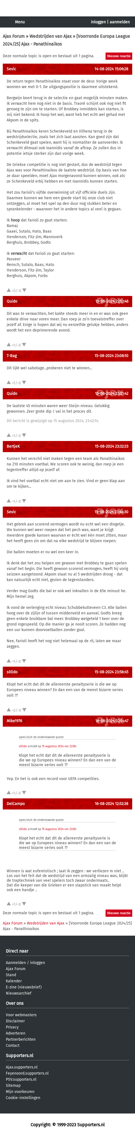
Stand (11, 975)
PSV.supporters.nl (21, 1079)
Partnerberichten (21, 1039)
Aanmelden (16, 962)
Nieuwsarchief (18, 993)
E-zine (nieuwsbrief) (24, 987)
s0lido (12, 672)
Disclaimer (15, 1021)
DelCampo (16, 803)
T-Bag (12, 355)
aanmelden (120, 22)
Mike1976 (14, 721)
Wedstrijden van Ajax (50, 36)
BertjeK (13, 446)
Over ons (14, 1003)
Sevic (11, 69)
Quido (12, 301)
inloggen (98, 22)
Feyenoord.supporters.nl (27, 1073)
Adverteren (15, 1033)
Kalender (14, 981)
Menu (20, 22)
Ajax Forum (14, 36)
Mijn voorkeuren (20, 1091)
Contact (12, 1045)
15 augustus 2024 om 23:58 (59, 746)
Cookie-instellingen (23, 1097)
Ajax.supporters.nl (22, 1067)
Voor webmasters (21, 1015)
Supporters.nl (19, 1055)
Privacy (12, 1027)
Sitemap (13, 1085)
